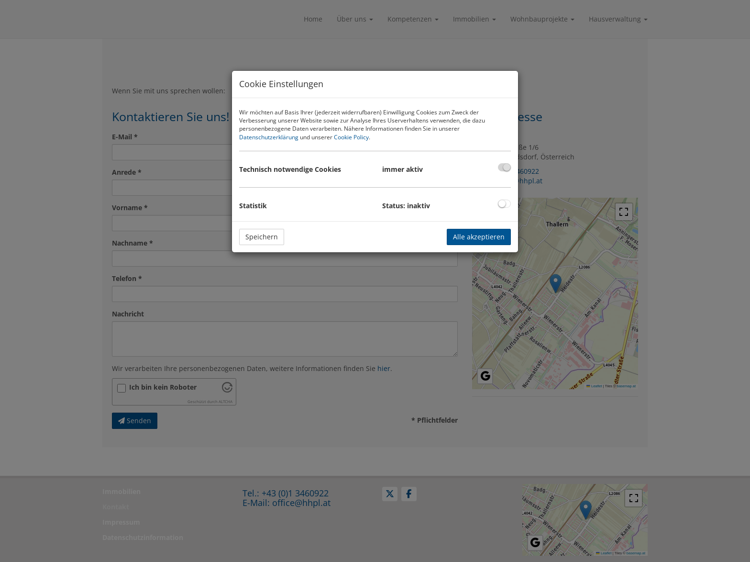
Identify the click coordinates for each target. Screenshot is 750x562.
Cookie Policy (351, 137)
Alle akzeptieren (479, 236)
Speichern (261, 236)
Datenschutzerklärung (268, 137)
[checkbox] (504, 167)
